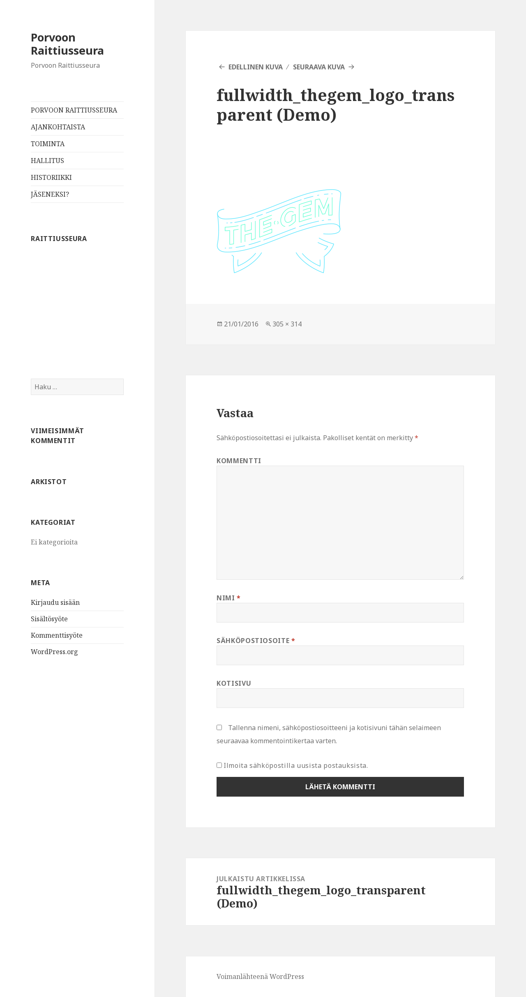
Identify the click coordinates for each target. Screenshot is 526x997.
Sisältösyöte (49, 618)
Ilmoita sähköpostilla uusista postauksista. (296, 765)
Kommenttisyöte (57, 635)
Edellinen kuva (255, 66)
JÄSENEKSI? (50, 194)
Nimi (229, 597)
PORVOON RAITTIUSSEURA (74, 110)
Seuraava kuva (319, 66)
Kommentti (239, 460)
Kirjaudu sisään (55, 602)
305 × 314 (287, 324)
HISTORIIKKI (51, 177)
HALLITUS (47, 160)
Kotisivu (234, 683)
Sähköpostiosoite (256, 640)
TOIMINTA (48, 143)
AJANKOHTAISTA (58, 126)
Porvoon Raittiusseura (67, 44)
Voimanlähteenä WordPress (260, 976)
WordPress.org (54, 651)
